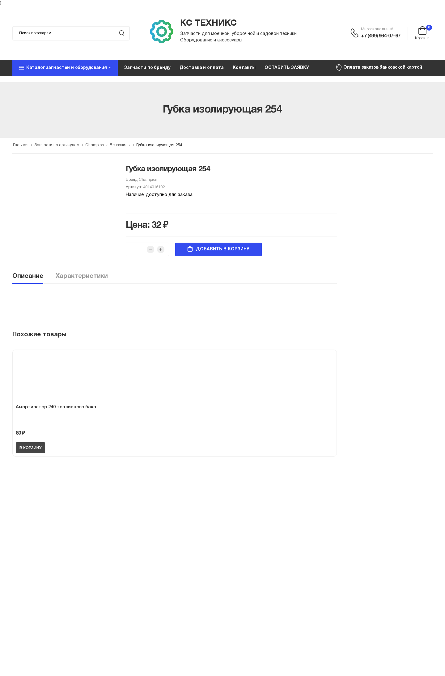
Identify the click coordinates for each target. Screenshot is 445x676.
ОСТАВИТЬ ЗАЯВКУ (287, 68)
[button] (65, 68)
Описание (27, 276)
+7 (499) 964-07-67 (380, 36)
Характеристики (82, 276)
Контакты (244, 68)
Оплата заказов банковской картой (378, 67)
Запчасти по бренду (147, 68)
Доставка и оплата (202, 68)
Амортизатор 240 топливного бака (56, 407)
